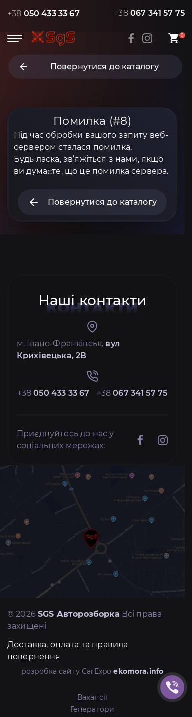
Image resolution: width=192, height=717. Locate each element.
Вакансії (92, 697)
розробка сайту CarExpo (92, 671)
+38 (43, 13)
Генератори (92, 709)
